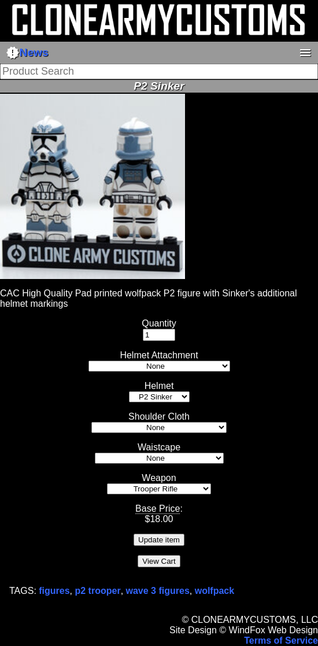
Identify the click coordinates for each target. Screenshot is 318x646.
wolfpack (214, 591)
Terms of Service (281, 640)
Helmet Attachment (159, 355)
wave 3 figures (158, 591)
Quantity (159, 323)
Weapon (159, 478)
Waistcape (159, 447)
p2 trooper (98, 591)
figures (54, 591)
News (27, 53)
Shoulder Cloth (159, 416)
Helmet (159, 386)
